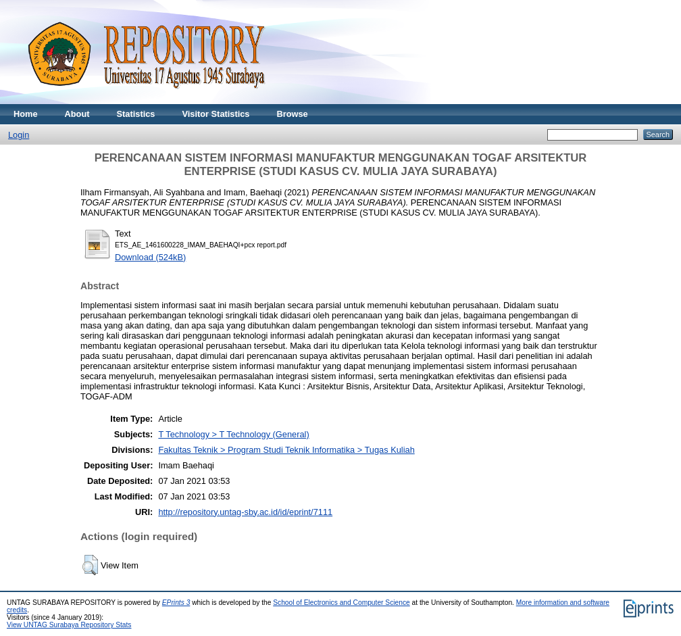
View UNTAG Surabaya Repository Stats (69, 625)
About (77, 114)
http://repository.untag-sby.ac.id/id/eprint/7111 (245, 512)
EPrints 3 (176, 602)
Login (18, 135)
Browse (291, 114)
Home (26, 114)
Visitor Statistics (215, 114)
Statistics (136, 114)
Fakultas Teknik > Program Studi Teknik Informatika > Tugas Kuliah (286, 450)
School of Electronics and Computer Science (341, 602)
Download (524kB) (150, 257)
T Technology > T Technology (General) (233, 434)
